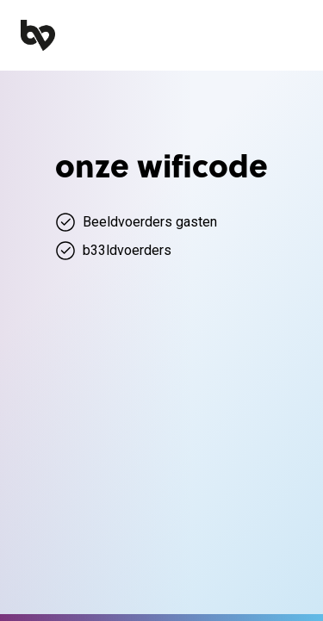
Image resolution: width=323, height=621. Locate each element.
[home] (38, 35)
